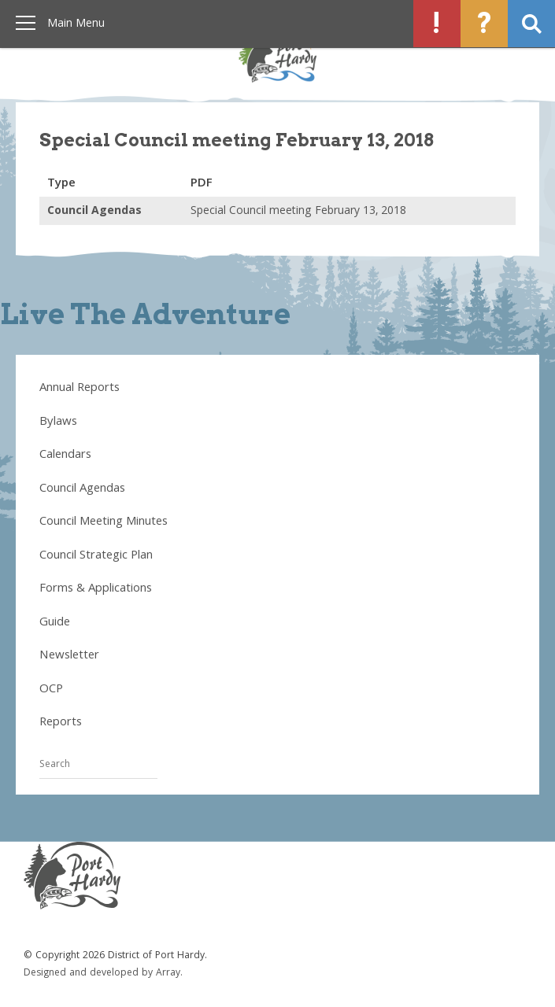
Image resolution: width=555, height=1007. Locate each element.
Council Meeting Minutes (103, 522)
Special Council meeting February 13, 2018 (298, 211)
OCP (51, 690)
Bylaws (58, 422)
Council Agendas (82, 489)
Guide (54, 623)
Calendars (65, 455)
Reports (60, 723)
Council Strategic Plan (96, 556)
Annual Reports (79, 388)
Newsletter (69, 656)
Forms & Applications (95, 589)
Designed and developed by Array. (103, 973)
